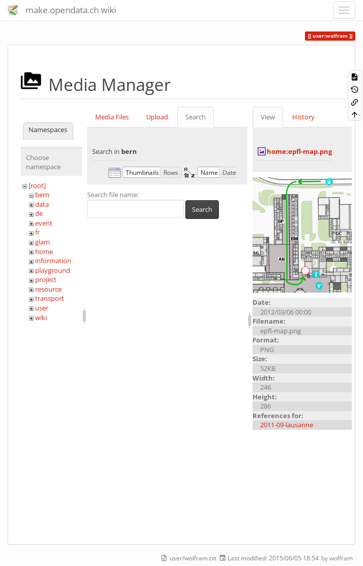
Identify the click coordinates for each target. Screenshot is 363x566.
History (303, 116)
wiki (41, 317)
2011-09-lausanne (286, 424)
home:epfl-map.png (299, 151)
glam (42, 241)
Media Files (112, 116)
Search (195, 116)
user (41, 307)
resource (48, 289)
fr (37, 232)
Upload (157, 116)
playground (52, 270)
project (46, 279)
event (43, 223)
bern (42, 194)
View (268, 116)
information (53, 260)
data (42, 204)
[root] (37, 185)
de (39, 213)
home (44, 251)
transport (49, 298)
